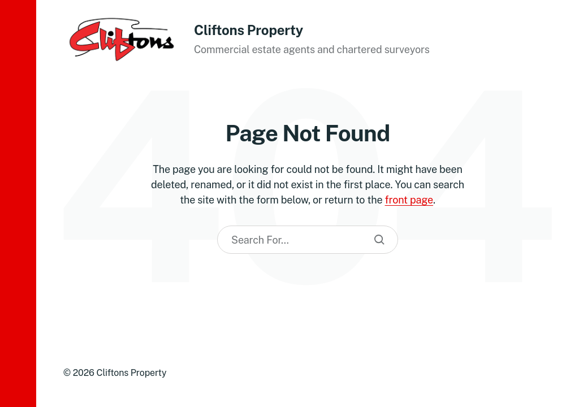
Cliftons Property (248, 30)
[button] (18, 203)
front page (409, 200)
